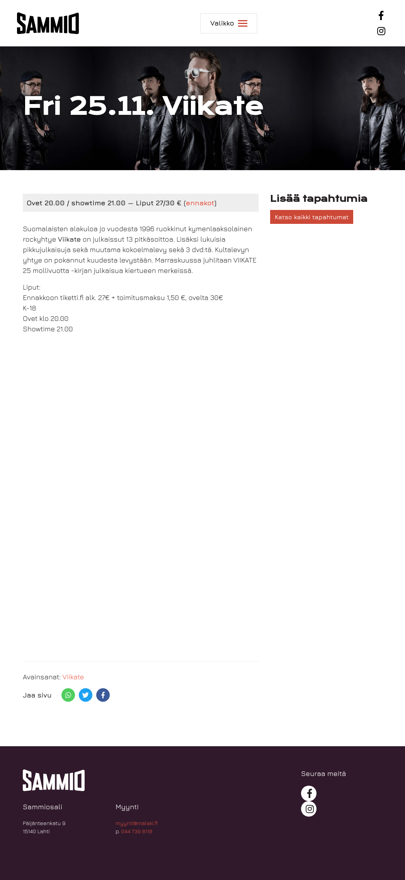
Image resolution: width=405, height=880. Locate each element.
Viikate (73, 677)
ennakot (200, 203)
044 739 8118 (137, 831)
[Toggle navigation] (228, 23)
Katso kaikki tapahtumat (312, 216)
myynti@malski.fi (137, 823)
